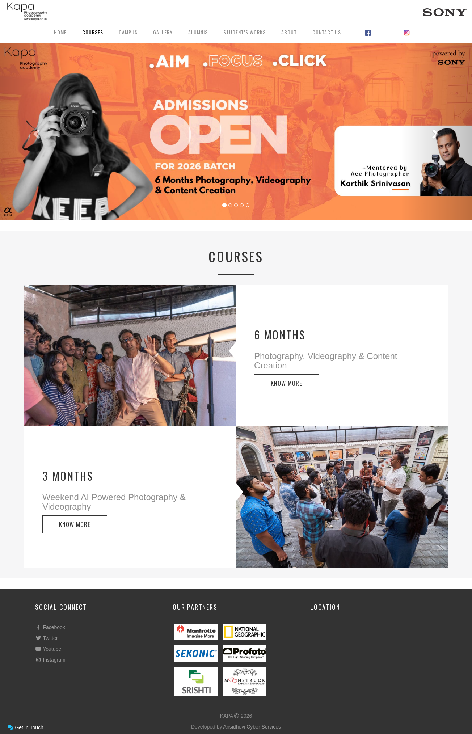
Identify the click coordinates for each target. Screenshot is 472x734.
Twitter (46, 638)
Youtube (48, 649)
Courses (92, 32)
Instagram (50, 660)
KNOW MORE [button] (286, 383)
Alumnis (198, 32)
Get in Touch (25, 727)
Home (60, 32)
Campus (128, 32)
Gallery (163, 32)
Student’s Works (244, 32)
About (289, 32)
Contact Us (326, 32)
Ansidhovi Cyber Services (252, 727)
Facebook (50, 627)
